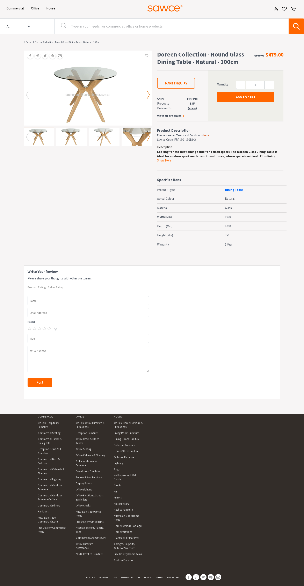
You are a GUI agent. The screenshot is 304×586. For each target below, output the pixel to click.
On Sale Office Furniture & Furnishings (90, 425)
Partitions (43, 511)
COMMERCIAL (45, 416)
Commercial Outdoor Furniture (50, 487)
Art (115, 491)
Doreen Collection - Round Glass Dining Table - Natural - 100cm (67, 42)
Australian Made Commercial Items (48, 520)
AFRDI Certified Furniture (89, 554)
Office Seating (83, 449)
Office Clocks (83, 505)
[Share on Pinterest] (36, 56)
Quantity (222, 84)
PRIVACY (147, 577)
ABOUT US (103, 577)
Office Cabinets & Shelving (90, 455)
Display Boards (84, 483)
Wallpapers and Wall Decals (125, 477)
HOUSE (118, 416)
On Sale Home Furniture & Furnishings (128, 425)
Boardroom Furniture (88, 471)
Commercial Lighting (49, 479)
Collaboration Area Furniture (86, 463)
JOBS (114, 577)
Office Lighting (84, 489)
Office (36, 8)
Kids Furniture (121, 503)
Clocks (117, 485)
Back (28, 42)
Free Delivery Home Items (128, 554)
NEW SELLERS (173, 577)
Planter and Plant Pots (126, 538)
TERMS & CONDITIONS (130, 577)
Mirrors (118, 497)
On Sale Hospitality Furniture (48, 425)
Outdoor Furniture (124, 457)
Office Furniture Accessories (84, 546)
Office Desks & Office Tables (87, 441)
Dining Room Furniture (126, 439)
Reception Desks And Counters (49, 451)
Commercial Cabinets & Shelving (51, 471)
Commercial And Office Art (91, 538)
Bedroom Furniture (124, 445)
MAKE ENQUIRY (176, 83)
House (51, 8)
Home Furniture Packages (128, 526)
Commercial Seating (49, 433)
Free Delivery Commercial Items (52, 530)
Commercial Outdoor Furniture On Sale (50, 497)
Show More (164, 160)
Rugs (117, 469)
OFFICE (80, 416)
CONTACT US (89, 577)
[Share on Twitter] (43, 56)
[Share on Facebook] (28, 56)
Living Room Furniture (126, 433)
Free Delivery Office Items (89, 522)
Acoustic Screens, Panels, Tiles (90, 530)
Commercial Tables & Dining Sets (50, 441)
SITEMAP (159, 577)
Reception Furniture (87, 433)
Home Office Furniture (126, 451)
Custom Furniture (123, 560)
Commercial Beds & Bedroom (49, 461)
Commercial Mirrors (49, 505)
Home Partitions (123, 532)
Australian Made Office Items (88, 514)
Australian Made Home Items (126, 518)
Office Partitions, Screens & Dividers (89, 497)
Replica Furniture (123, 509)
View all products (169, 116)
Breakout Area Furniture (89, 477)
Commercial (16, 8)
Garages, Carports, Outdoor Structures (124, 546)
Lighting (118, 463)
